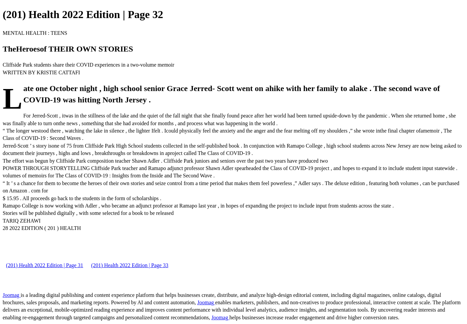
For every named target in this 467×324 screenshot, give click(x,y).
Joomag (12, 295)
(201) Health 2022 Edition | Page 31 (44, 265)
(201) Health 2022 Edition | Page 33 (129, 265)
